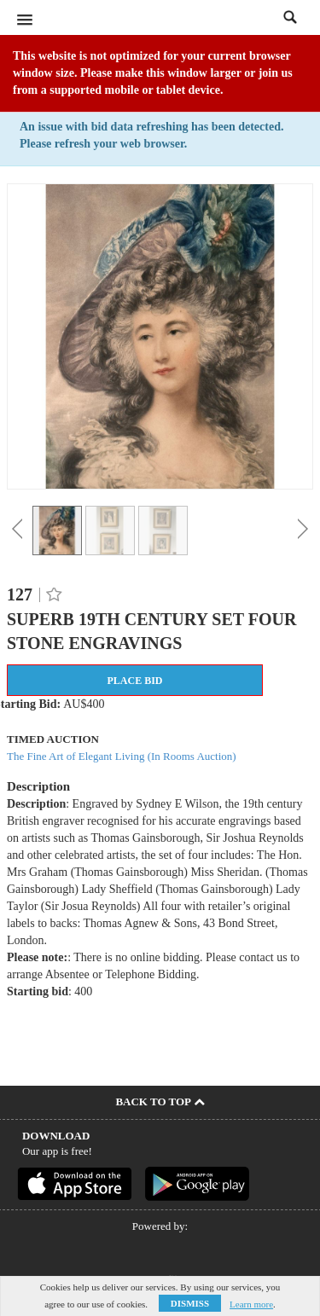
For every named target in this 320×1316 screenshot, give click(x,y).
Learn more (251, 1304)
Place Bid (134, 681)
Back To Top (159, 1101)
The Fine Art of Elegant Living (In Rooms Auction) (121, 756)
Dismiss (190, 1303)
